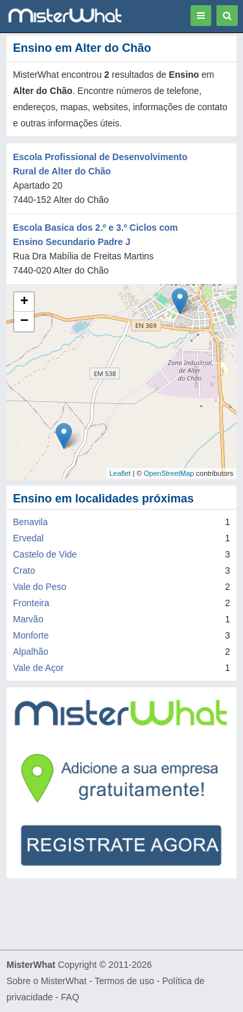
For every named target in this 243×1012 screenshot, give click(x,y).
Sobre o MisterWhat (46, 981)
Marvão (28, 619)
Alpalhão (31, 651)
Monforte (31, 635)
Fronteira (31, 603)
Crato (24, 570)
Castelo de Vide (45, 554)
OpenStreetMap (169, 473)
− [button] (24, 321)
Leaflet (120, 473)
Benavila (30, 522)
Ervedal (28, 538)
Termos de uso (124, 981)
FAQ (70, 997)
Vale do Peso (39, 587)
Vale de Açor (38, 668)
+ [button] (24, 302)
